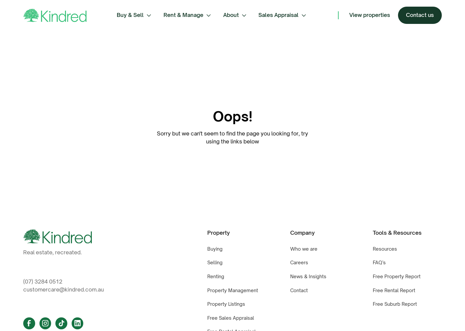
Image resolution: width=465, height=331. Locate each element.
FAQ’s (379, 262)
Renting (215, 276)
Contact (299, 290)
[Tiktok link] (61, 323)
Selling (215, 262)
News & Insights (308, 276)
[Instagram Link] (45, 323)
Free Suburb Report (395, 304)
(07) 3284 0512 (42, 281)
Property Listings (226, 304)
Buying (215, 249)
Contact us (420, 15)
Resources (385, 249)
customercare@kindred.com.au (63, 289)
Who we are (303, 249)
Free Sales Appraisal (230, 318)
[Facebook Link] (29, 323)
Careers (299, 262)
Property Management (232, 290)
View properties (369, 15)
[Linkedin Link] (78, 323)
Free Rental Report (394, 290)
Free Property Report (397, 276)
